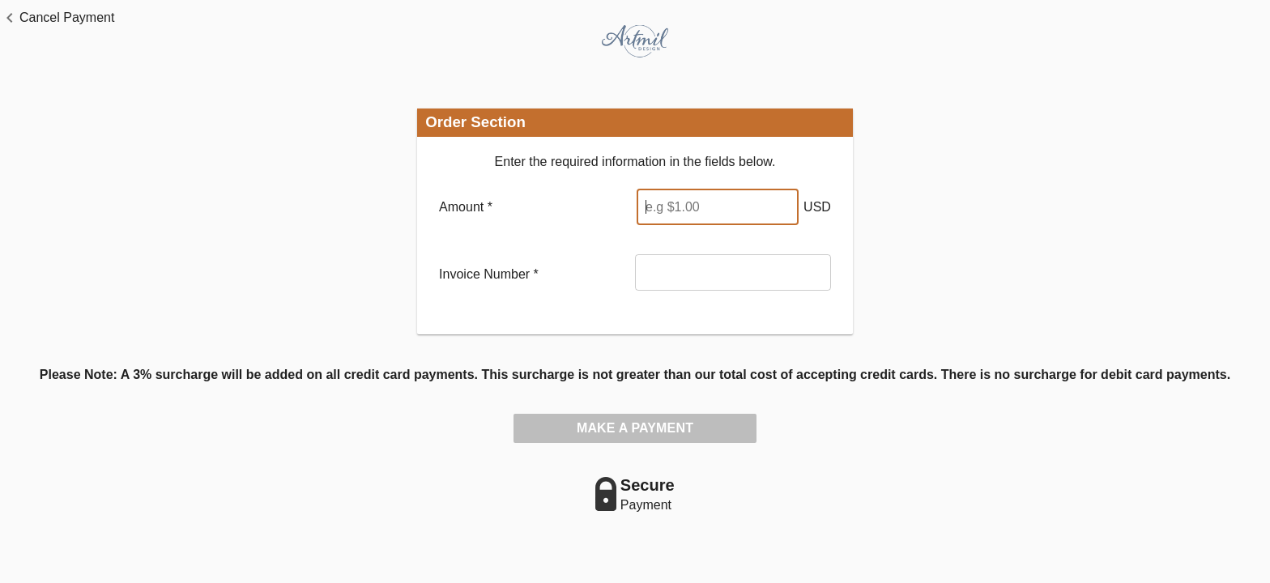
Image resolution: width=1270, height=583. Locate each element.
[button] (57, 18)
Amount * (465, 207)
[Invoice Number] (733, 272)
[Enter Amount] (718, 207)
